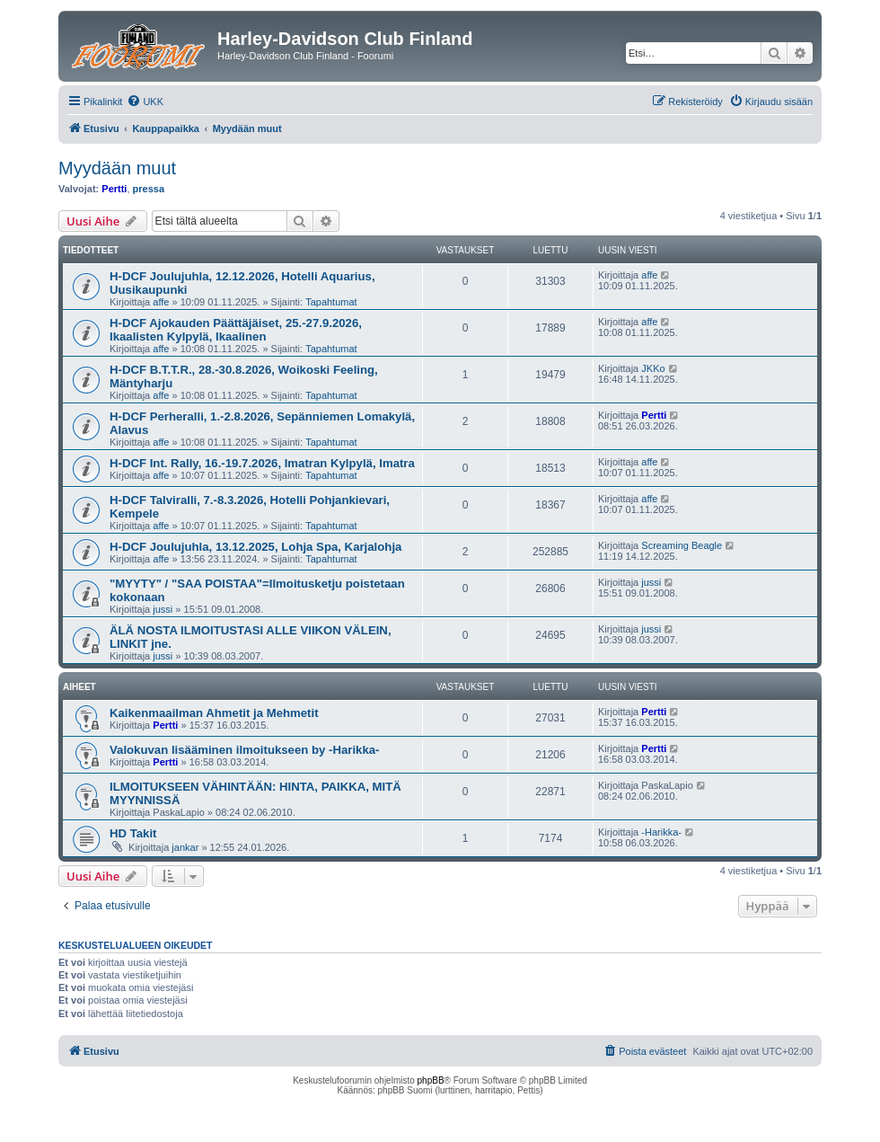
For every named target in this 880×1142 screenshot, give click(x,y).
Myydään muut (117, 168)
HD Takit (133, 833)
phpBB (431, 1080)
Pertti (114, 188)
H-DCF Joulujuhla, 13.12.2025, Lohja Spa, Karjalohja (255, 546)
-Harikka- (661, 832)
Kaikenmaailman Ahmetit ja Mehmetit (214, 713)
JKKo (652, 368)
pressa (148, 188)
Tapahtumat (330, 302)
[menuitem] (145, 101)
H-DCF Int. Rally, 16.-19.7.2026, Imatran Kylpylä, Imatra (262, 463)
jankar (185, 847)
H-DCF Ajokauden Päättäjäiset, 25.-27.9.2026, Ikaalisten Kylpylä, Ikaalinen (236, 329)
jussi (162, 609)
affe (161, 302)
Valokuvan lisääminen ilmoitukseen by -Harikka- (245, 750)
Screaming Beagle (681, 545)
